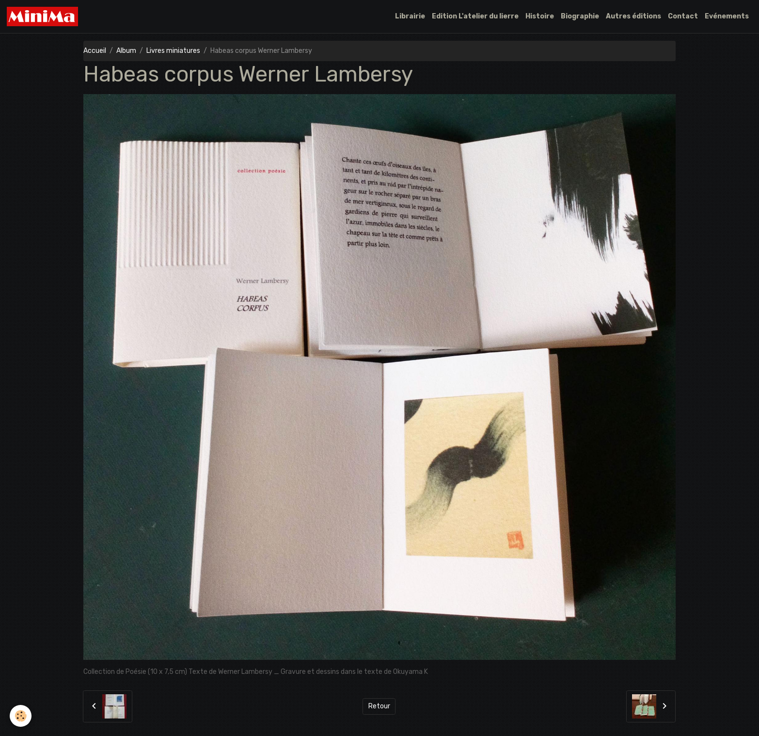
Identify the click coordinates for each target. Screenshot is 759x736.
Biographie (580, 16)
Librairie (410, 16)
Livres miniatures (173, 51)
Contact (683, 16)
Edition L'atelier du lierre (475, 16)
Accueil (94, 51)
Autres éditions (633, 16)
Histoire (539, 16)
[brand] (44, 16)
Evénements (727, 16)
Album (126, 51)
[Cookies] (21, 716)
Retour (379, 706)
